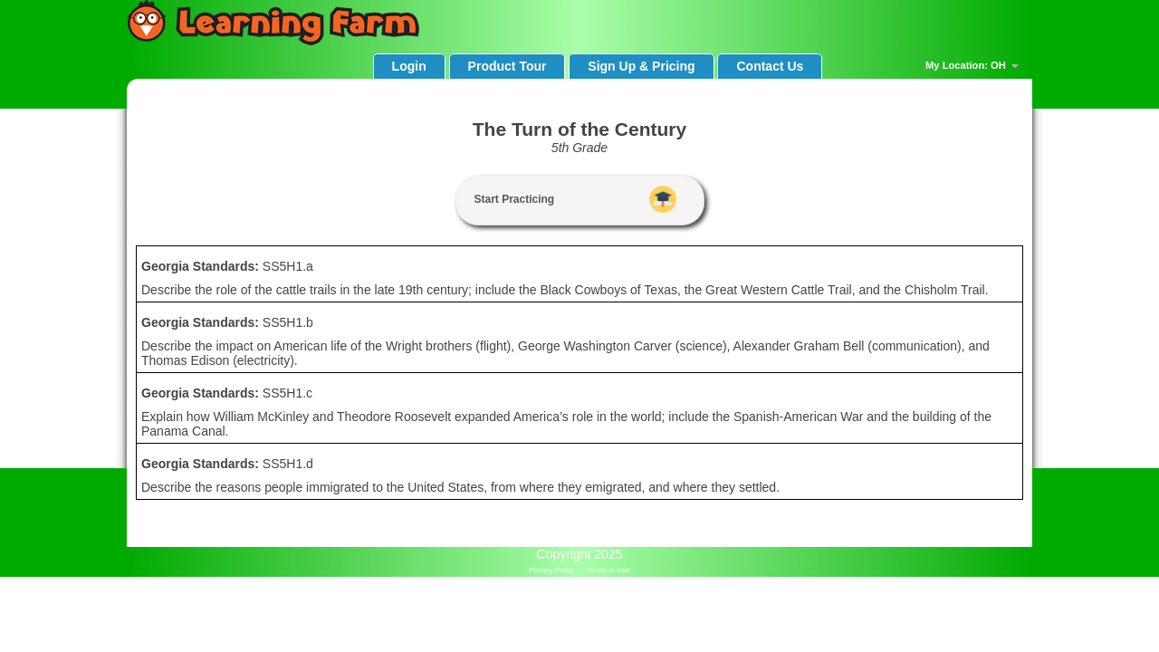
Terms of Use (608, 570)
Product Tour (507, 66)
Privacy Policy (552, 570)
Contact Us (769, 66)
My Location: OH (974, 66)
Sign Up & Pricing (641, 66)
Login (409, 66)
